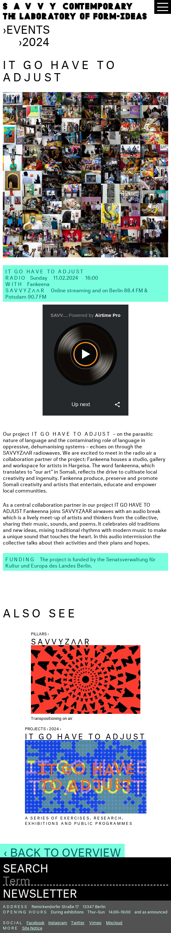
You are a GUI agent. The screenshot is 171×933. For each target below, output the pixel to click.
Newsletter (40, 891)
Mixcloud (114, 922)
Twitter (78, 922)
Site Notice (32, 927)
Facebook (35, 922)
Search (25, 866)
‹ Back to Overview (62, 850)
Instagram (57, 922)
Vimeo (95, 922)
